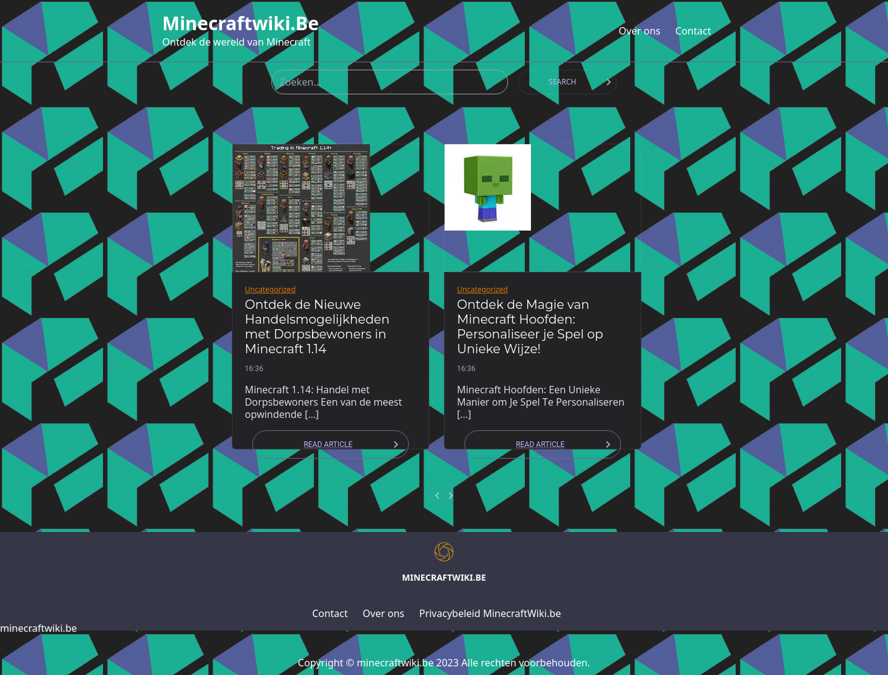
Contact (693, 31)
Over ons (639, 31)
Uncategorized (270, 289)
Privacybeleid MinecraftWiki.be (490, 613)
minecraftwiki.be (240, 23)
